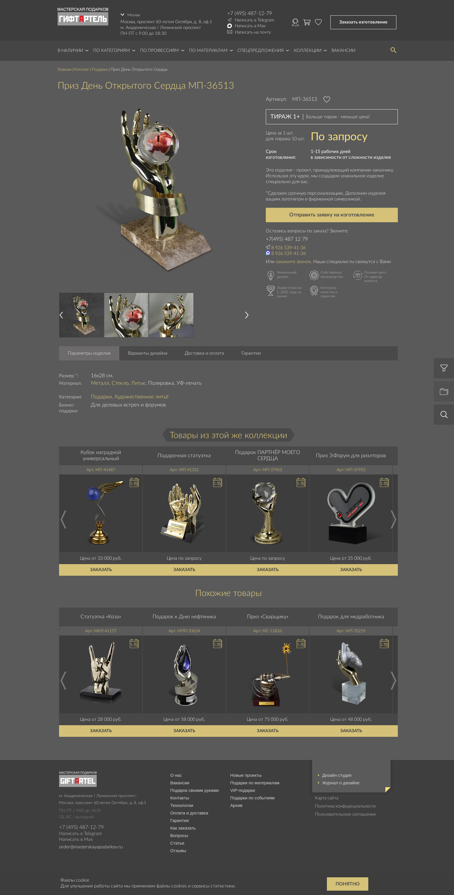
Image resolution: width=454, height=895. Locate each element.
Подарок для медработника (351, 615)
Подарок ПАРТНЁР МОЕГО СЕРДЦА (267, 454)
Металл (100, 381)
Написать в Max (250, 26)
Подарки (100, 68)
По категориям (111, 49)
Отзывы (178, 848)
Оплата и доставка (189, 811)
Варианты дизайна (147, 351)
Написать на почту (253, 32)
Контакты (179, 796)
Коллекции (307, 49)
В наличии (70, 49)
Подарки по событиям (252, 796)
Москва (134, 13)
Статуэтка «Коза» (100, 615)
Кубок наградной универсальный (100, 454)
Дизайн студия (337, 773)
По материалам (208, 49)
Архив (236, 803)
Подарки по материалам (254, 781)
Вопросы (179, 833)
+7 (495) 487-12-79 (249, 13)
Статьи (177, 841)
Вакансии (343, 49)
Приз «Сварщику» (267, 615)
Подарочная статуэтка (184, 454)
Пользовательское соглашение (345, 812)
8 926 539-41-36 (288, 246)
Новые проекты (245, 773)
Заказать (101, 568)
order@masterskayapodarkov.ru (91, 845)
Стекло (120, 381)
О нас (176, 773)
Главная (65, 68)
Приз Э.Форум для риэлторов (351, 454)
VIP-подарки (242, 788)
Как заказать (183, 826)
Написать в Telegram (254, 20)
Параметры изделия (89, 351)
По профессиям (159, 49)
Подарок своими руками (194, 788)
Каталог (81, 68)
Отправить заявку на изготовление (331, 213)
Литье (138, 381)
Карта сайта (326, 796)
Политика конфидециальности (345, 804)
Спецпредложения (260, 49)
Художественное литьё (141, 395)
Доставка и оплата (204, 351)
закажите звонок (293, 260)
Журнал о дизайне (341, 781)
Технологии (181, 803)
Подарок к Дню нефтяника (184, 615)
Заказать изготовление (363, 21)
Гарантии (251, 351)
